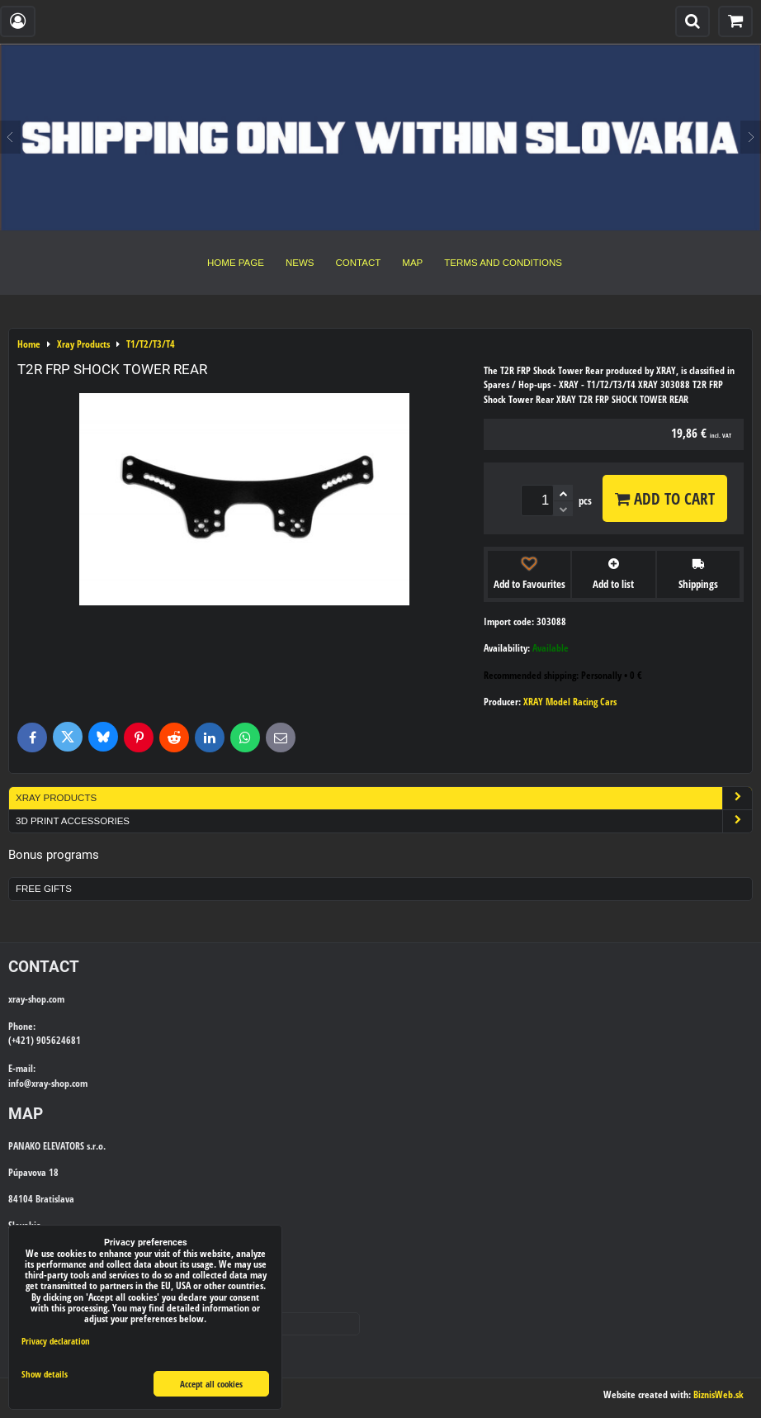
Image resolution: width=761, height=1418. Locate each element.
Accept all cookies (211, 1384)
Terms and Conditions (503, 263)
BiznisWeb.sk (718, 1394)
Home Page (235, 263)
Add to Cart (665, 498)
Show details (44, 1374)
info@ (19, 1083)
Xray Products (384, 798)
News (300, 263)
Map (412, 263)
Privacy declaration (55, 1341)
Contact (358, 263)
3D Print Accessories (384, 821)
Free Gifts (44, 889)
